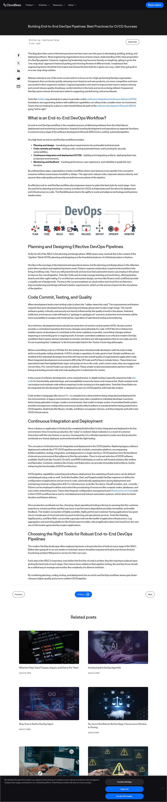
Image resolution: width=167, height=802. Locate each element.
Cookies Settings (124, 782)
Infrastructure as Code (122, 490)
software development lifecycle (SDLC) (116, 105)
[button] (30, 5)
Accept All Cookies (124, 797)
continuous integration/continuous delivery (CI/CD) (111, 99)
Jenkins (41, 99)
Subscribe (132, 42)
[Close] (162, 789)
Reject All (124, 789)
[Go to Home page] (12, 5)
